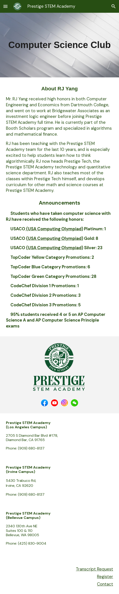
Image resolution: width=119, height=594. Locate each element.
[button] (5, 6)
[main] (59, 45)
